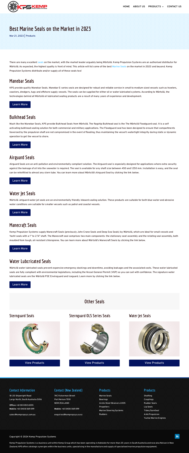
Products (154, 6)
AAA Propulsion (151, 414)
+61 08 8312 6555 (25, 405)
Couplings (149, 399)
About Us (139, 6)
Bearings (103, 399)
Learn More (20, 105)
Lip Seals (148, 407)
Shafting (148, 396)
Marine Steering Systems (111, 410)
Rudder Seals (150, 403)
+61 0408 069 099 (25, 409)
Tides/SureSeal (151, 410)
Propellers (104, 407)
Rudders (103, 414)
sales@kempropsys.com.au (22, 414)
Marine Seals (119, 66)
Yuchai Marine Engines (155, 418)
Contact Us (174, 6)
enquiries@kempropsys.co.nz (68, 414)
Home (126, 6)
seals (41, 62)
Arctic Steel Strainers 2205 (112, 403)
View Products (34, 363)
